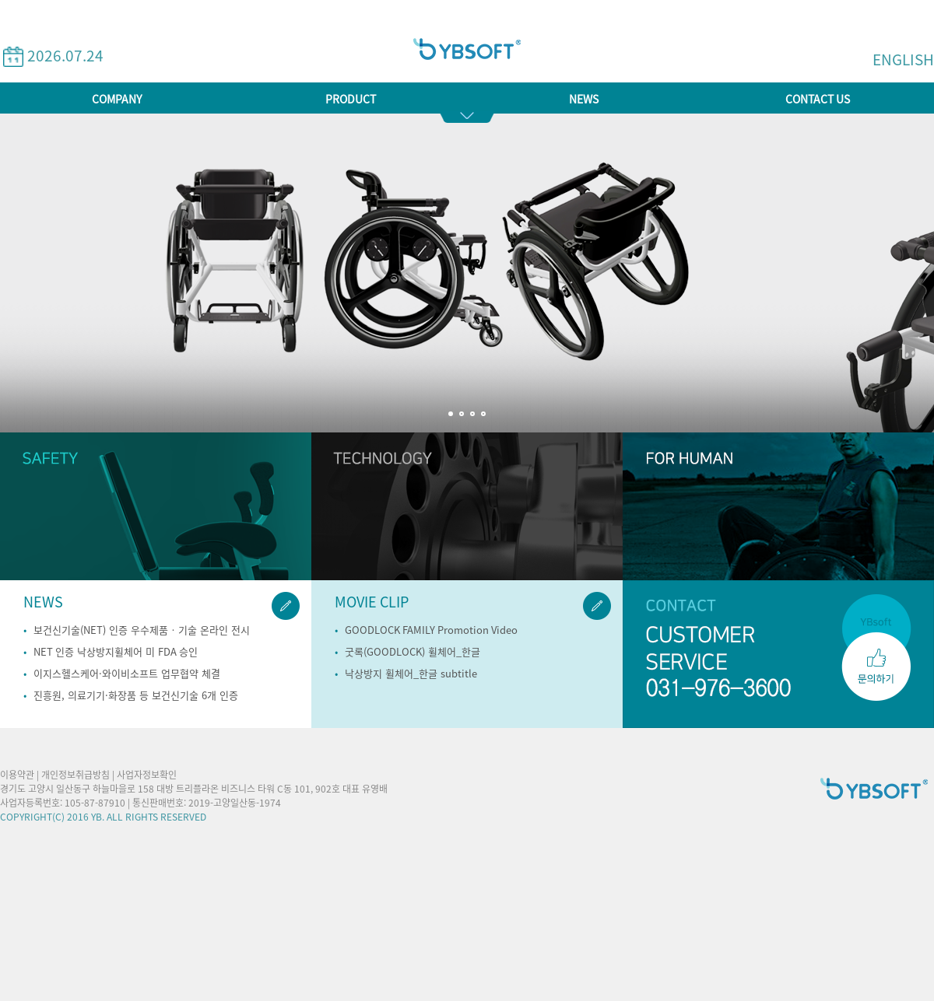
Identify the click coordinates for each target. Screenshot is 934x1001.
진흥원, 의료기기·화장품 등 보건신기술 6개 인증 (135, 696)
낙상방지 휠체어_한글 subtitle (411, 674)
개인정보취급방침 (75, 774)
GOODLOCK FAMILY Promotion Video (431, 630)
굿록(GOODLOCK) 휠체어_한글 (412, 652)
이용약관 (17, 774)
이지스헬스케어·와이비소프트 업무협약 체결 (126, 674)
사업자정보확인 (147, 774)
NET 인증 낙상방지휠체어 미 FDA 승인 (115, 652)
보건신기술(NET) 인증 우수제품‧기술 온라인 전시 (141, 630)
